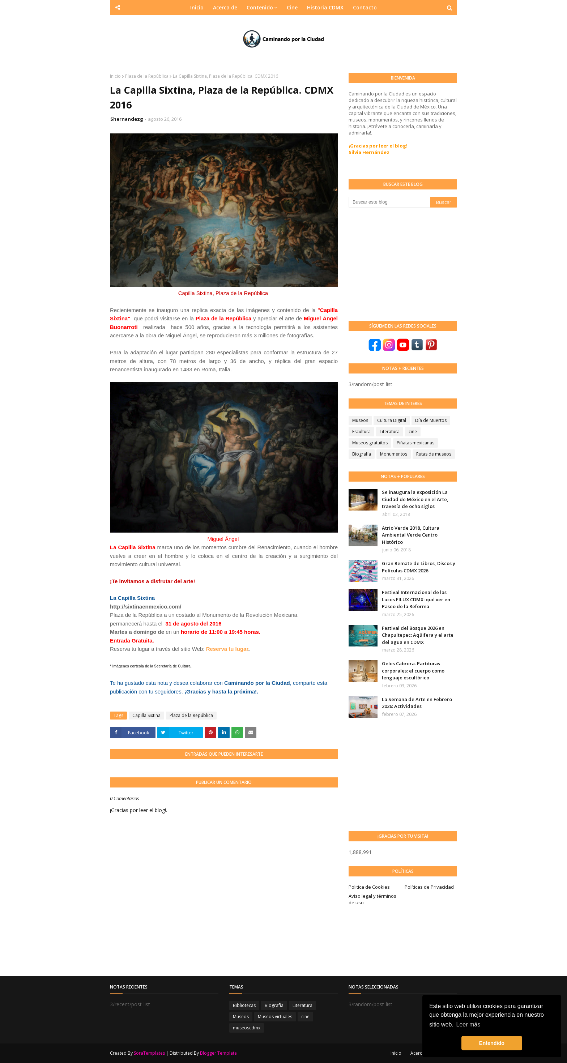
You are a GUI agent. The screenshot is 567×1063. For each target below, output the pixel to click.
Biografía (361, 454)
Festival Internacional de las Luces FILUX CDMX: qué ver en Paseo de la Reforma (416, 599)
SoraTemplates (149, 1053)
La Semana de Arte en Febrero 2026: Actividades (417, 703)
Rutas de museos (433, 454)
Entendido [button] (491, 1043)
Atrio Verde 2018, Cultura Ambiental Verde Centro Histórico (410, 535)
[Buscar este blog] (389, 202)
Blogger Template (218, 1053)
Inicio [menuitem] (197, 7)
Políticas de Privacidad (429, 887)
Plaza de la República (147, 76)
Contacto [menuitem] (365, 7)
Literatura (390, 431)
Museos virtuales (275, 1016)
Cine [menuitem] (292, 7)
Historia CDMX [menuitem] (325, 7)
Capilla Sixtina (146, 715)
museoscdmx (246, 1028)
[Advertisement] (403, 263)
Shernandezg (126, 119)
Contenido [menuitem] (260, 7)
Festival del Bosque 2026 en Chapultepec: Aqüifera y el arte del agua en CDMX (417, 635)
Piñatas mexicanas (415, 443)
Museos (360, 420)
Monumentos (393, 454)
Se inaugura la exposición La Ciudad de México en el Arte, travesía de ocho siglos (415, 499)
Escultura (361, 431)
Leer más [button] (468, 1024)
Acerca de (420, 1053)
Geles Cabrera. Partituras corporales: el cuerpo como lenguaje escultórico (413, 670)
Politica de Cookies (369, 887)
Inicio (115, 76)
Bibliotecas (244, 1005)
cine (413, 431)
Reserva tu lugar (227, 649)
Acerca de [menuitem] (225, 7)
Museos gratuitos (370, 443)
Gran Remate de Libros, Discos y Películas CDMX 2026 (418, 567)
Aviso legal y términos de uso (372, 899)
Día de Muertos (431, 420)
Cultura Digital (391, 420)
